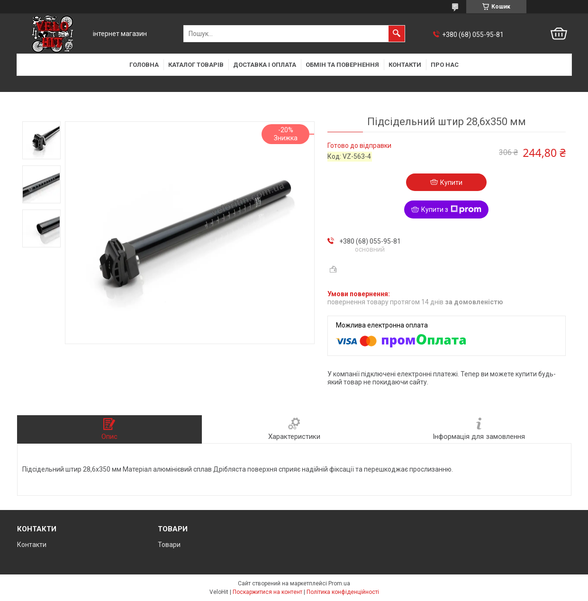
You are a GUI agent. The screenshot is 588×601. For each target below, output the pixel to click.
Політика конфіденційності (343, 592)
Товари (169, 544)
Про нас (445, 64)
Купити (451, 182)
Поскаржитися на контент (267, 592)
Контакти (405, 64)
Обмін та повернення (342, 64)
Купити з (451, 209)
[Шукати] (397, 34)
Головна (144, 64)
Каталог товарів (196, 64)
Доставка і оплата (264, 64)
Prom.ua (339, 583)
